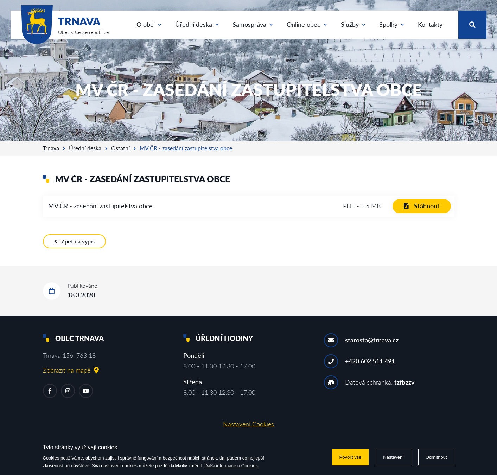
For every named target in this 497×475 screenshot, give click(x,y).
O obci (148, 24)
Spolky (391, 24)
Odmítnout (436, 457)
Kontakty (430, 24)
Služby (353, 24)
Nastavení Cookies (248, 424)
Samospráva (252, 24)
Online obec (307, 24)
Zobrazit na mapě (71, 370)
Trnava (51, 148)
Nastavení (393, 457)
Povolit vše (350, 457)
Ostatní (120, 148)
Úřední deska (196, 24)
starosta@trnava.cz (372, 340)
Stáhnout (422, 206)
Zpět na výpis (74, 241)
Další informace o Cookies (231, 465)
